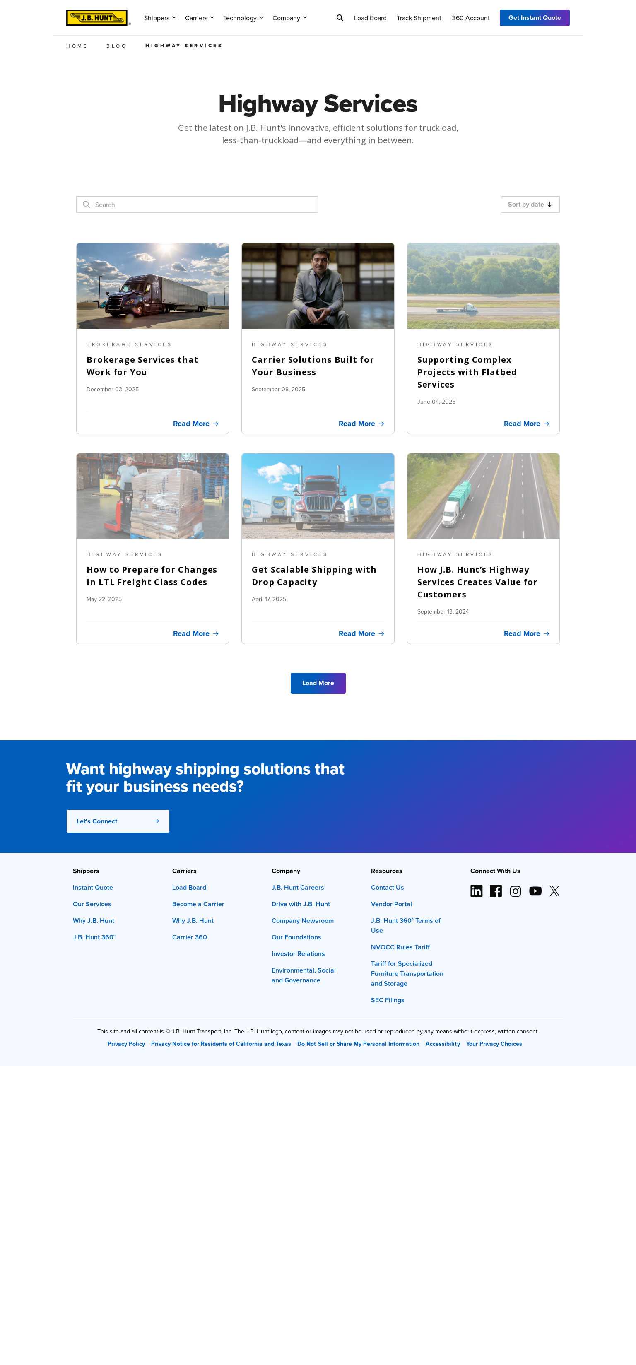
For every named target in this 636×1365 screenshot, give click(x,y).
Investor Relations (298, 953)
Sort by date (530, 204)
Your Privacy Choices (494, 1044)
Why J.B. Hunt (93, 920)
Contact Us (387, 887)
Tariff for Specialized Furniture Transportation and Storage (407, 973)
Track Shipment (419, 17)
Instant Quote (93, 887)
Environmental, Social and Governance (304, 975)
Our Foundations (296, 937)
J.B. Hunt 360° (94, 937)
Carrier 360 (189, 937)
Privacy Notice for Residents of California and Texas (221, 1044)
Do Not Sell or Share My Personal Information (358, 1044)
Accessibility (443, 1044)
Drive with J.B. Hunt (301, 904)
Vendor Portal (391, 904)
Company (289, 17)
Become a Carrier (198, 904)
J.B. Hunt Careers (298, 887)
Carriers (199, 17)
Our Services (92, 904)
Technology (243, 17)
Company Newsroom (303, 920)
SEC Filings (388, 1000)
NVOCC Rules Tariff (400, 947)
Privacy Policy (126, 1044)
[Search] (339, 17)
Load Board (370, 17)
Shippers (160, 17)
